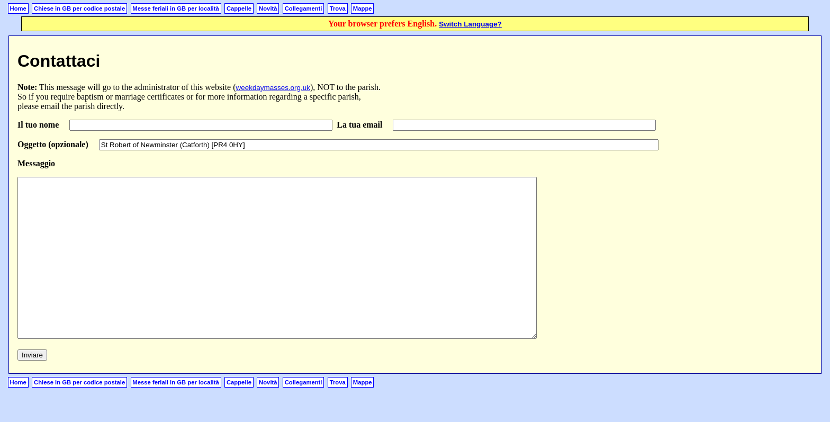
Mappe (362, 8)
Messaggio (36, 163)
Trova (338, 8)
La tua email (360, 124)
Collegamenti (303, 8)
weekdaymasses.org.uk (273, 88)
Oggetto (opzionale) (54, 144)
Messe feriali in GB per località (175, 8)
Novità (268, 8)
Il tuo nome (39, 124)
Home (18, 8)
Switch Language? (470, 24)
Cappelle (239, 8)
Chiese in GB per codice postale (79, 8)
